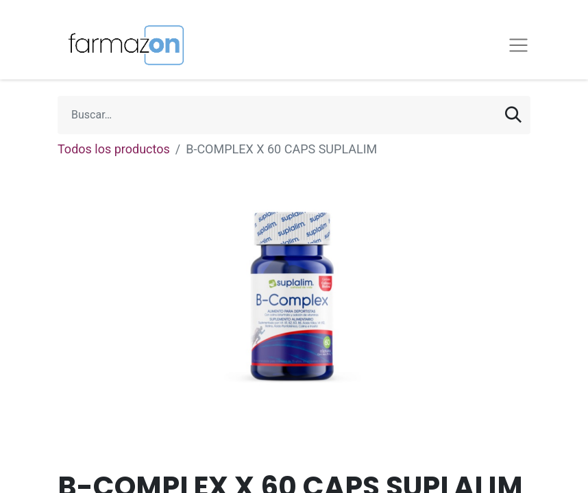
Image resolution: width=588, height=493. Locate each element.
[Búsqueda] (513, 115)
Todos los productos (114, 149)
